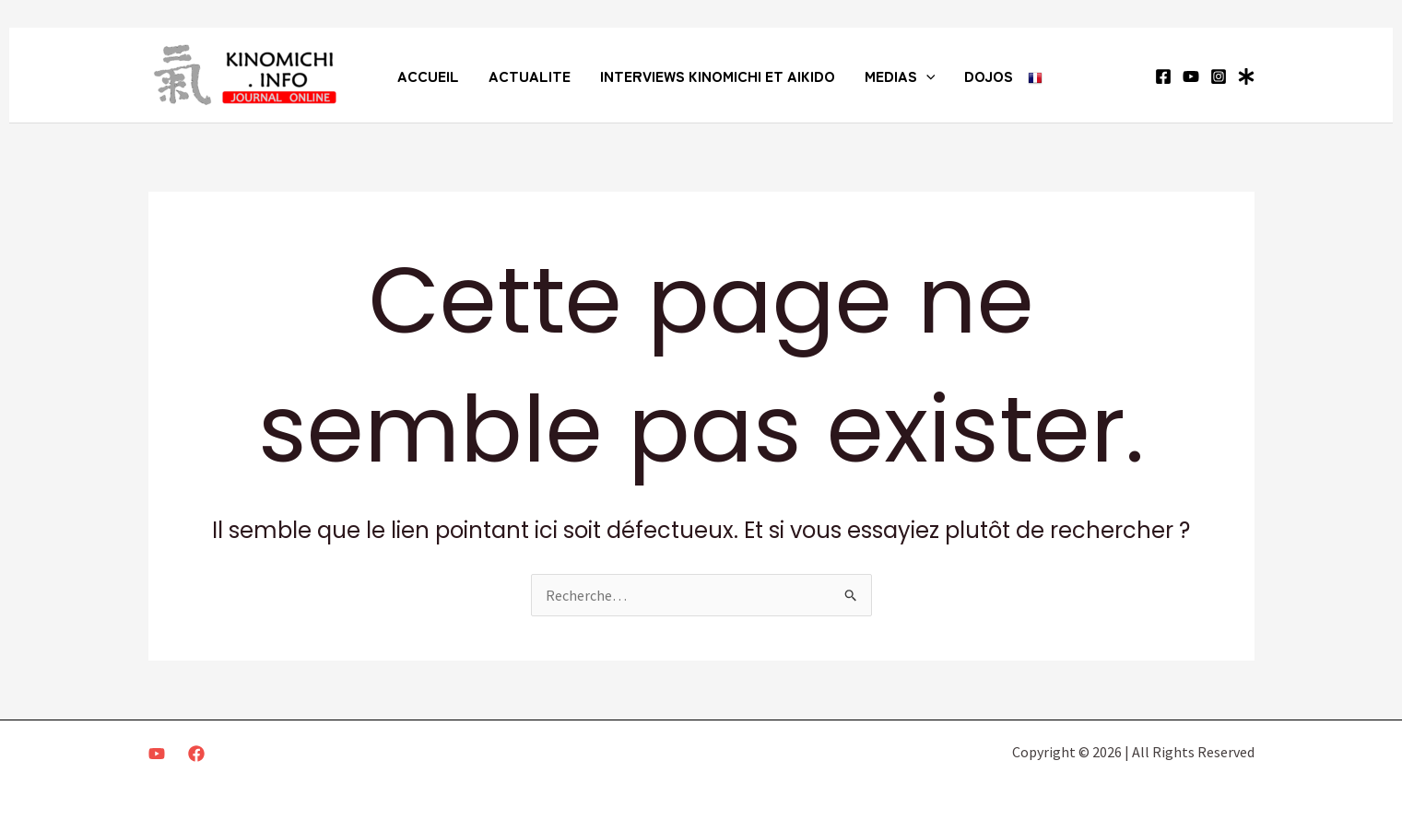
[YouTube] (1191, 76)
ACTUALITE (530, 75)
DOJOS (988, 75)
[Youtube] (156, 753)
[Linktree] (1246, 76)
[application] (926, 76)
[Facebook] (1163, 76)
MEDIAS (900, 76)
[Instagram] (1218, 76)
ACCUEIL (428, 75)
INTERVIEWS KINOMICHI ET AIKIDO (717, 75)
